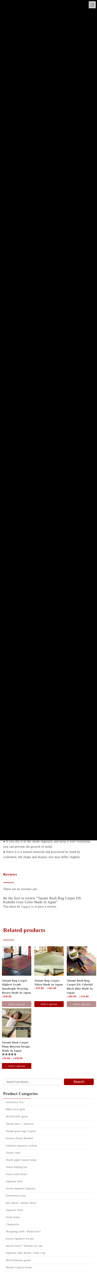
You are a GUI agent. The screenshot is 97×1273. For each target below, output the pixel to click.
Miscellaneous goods (18, 1260)
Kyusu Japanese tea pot (20, 1238)
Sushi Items (13, 1217)
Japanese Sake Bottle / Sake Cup (25, 1252)
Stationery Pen (15, 1102)
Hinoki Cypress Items (19, 1267)
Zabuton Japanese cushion (21, 1145)
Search (78, 1082)
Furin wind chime (16, 1174)
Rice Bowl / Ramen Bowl (21, 1202)
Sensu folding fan (16, 1167)
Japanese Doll (14, 1181)
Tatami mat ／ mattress (20, 1123)
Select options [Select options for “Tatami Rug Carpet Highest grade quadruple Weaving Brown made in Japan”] (16, 1004)
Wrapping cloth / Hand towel (23, 1231)
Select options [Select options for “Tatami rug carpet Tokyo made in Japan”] (49, 1004)
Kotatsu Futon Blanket (19, 1138)
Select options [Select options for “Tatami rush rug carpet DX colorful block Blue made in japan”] (81, 1004)
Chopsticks (12, 1224)
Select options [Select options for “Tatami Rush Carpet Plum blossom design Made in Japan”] (16, 1066)
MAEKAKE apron (17, 1116)
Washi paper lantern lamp (21, 1159)
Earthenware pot (15, 1195)
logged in (27, 906)
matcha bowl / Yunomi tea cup (24, 1245)
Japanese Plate (14, 1209)
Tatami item (13, 1152)
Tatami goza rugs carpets (21, 1131)
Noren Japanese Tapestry (21, 1188)
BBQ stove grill (15, 1109)
